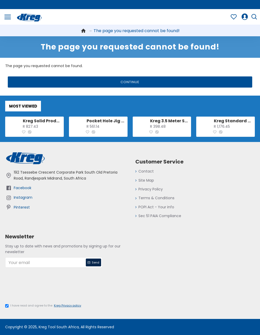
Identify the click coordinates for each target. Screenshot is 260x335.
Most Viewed (23, 106)
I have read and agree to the (43, 305)
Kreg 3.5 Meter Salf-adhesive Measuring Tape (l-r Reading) (169, 121)
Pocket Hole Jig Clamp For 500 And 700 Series (106, 121)
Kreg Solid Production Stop (42, 121)
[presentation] (45, 287)
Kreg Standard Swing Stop (233, 121)
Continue (130, 82)
